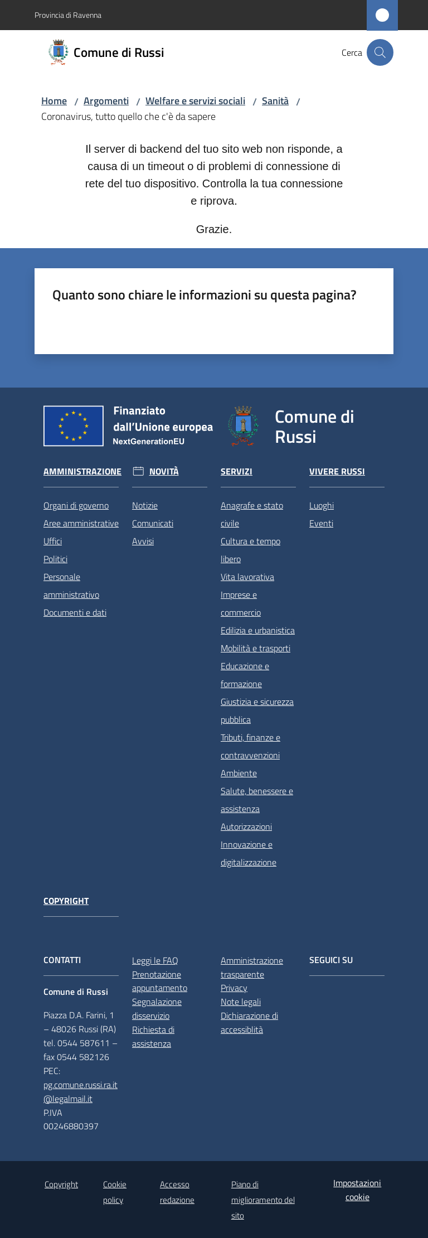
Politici (55, 558)
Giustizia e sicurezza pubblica (257, 710)
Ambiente (239, 773)
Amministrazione (82, 471)
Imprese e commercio (241, 603)
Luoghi (321, 505)
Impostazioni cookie (357, 1189)
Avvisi (143, 541)
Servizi (236, 471)
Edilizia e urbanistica (258, 630)
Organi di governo (76, 505)
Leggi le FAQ (155, 960)
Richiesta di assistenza (153, 1036)
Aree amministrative (81, 523)
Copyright (66, 900)
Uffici (52, 541)
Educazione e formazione (245, 674)
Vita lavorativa (247, 576)
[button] (380, 52)
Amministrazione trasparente (252, 967)
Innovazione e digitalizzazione (248, 853)
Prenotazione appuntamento (159, 981)
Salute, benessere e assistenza (257, 799)
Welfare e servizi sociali (195, 100)
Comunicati (152, 523)
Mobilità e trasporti (255, 648)
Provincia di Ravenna (68, 15)
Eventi (321, 523)
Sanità (275, 100)
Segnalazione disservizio (157, 1008)
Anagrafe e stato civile (252, 514)
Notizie (145, 505)
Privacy (234, 987)
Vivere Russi (337, 471)
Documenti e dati (74, 612)
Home (54, 100)
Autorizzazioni (246, 826)
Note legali (241, 1001)
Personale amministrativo (71, 585)
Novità (164, 471)
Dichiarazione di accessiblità (249, 1022)
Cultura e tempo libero (250, 549)
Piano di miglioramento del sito (263, 1200)
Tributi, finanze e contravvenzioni (250, 746)
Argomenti (106, 100)
